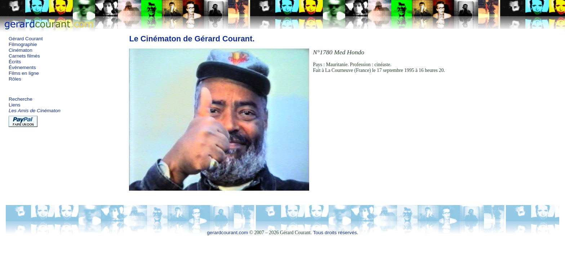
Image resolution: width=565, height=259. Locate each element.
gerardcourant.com (227, 232)
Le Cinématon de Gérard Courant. (191, 38)
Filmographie (23, 44)
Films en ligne (24, 73)
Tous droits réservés (335, 232)
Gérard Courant (26, 38)
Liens (15, 105)
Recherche (20, 99)
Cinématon (20, 50)
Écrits (15, 61)
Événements (22, 67)
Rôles (15, 79)
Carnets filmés (24, 56)
